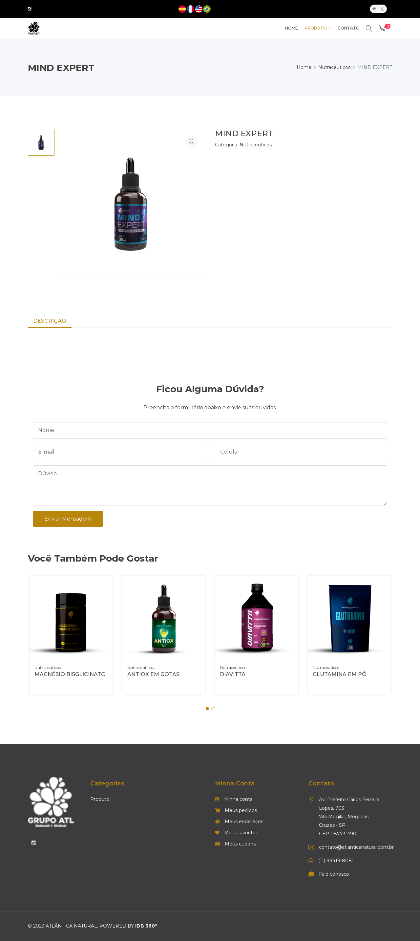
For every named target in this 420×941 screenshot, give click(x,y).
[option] (41, 142)
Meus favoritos (236, 833)
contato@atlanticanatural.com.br (351, 848)
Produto (315, 28)
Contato (348, 28)
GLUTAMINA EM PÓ (340, 675)
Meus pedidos (236, 811)
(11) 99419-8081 (336, 861)
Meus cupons (235, 844)
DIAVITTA (232, 675)
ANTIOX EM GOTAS (153, 675)
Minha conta (234, 800)
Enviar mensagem (68, 519)
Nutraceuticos (334, 67)
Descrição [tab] (49, 321)
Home (304, 67)
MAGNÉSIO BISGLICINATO (70, 675)
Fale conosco (334, 875)
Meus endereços (239, 822)
